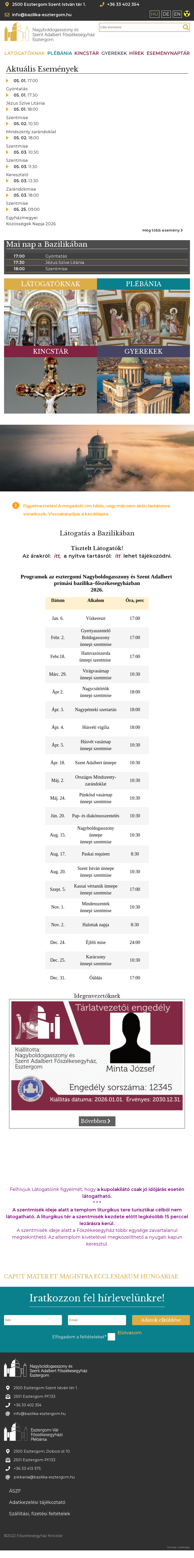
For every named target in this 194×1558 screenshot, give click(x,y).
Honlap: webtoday (178, 1547)
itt (56, 556)
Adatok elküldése (161, 1320)
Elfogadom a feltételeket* (79, 1336)
